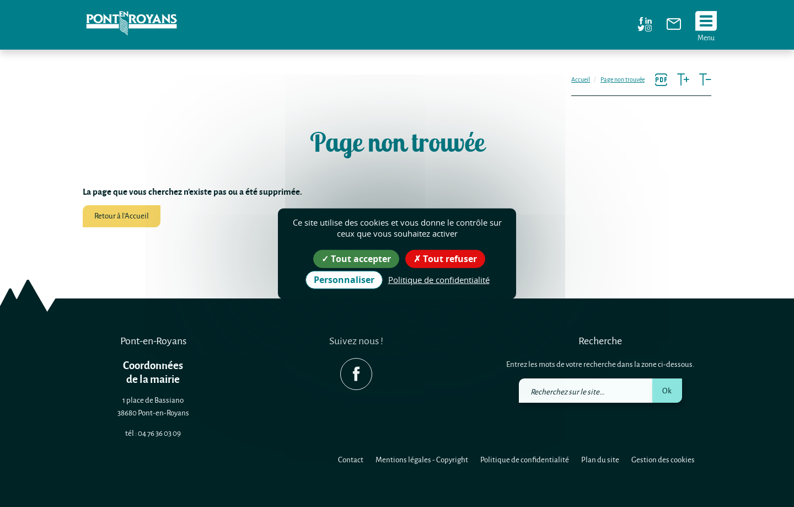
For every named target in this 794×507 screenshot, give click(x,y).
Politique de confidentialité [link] (439, 279)
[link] (674, 26)
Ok (667, 390)
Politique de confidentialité (524, 459)
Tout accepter (356, 258)
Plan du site (600, 459)
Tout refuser (445, 258)
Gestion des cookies (663, 459)
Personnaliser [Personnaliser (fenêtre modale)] (344, 280)
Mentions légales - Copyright (421, 459)
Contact (350, 459)
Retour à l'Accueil (121, 215)
